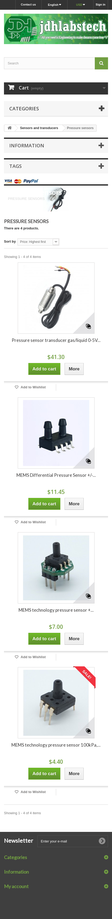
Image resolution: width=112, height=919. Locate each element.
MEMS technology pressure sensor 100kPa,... (56, 745)
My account (16, 886)
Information (26, 145)
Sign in (100, 4)
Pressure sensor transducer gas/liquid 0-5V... (56, 340)
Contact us (28, 4)
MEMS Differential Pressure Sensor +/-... (56, 475)
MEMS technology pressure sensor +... (56, 610)
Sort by (10, 241)
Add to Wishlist (33, 387)
